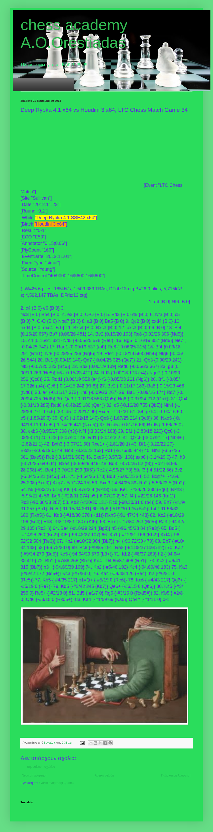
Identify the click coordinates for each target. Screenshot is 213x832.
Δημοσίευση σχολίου (41, 767)
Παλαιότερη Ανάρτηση (176, 775)
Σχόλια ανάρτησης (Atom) (56, 783)
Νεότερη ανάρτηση (34, 775)
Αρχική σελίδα (104, 775)
